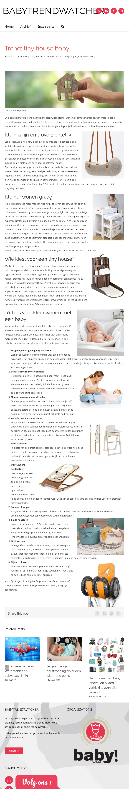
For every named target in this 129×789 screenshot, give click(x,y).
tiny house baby (87, 56)
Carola (10, 56)
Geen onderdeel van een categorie (56, 56)
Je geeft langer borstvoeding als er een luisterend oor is (64, 671)
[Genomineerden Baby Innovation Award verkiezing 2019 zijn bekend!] (106, 638)
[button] (62, 26)
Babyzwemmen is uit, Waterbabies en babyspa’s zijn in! (20, 671)
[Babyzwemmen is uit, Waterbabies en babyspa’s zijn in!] (22, 638)
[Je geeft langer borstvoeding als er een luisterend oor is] (64, 638)
